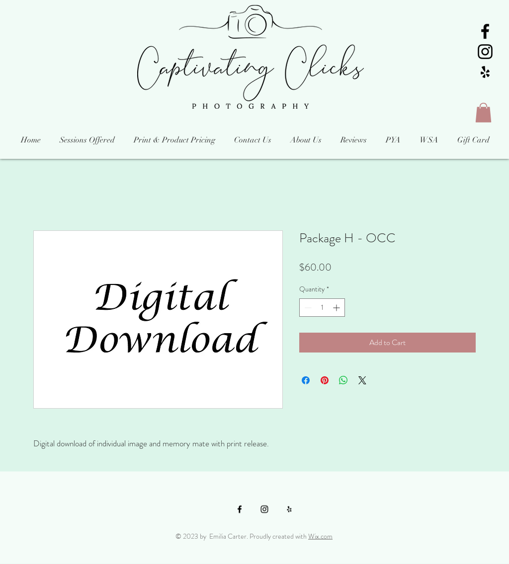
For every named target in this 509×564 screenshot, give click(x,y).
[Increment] (337, 307)
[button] (483, 112)
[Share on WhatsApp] (343, 380)
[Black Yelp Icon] (485, 72)
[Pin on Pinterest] (325, 380)
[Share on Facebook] (306, 380)
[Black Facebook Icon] (485, 31)
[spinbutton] (322, 307)
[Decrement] (307, 307)
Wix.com (320, 536)
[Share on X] (362, 380)
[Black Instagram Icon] (485, 52)
